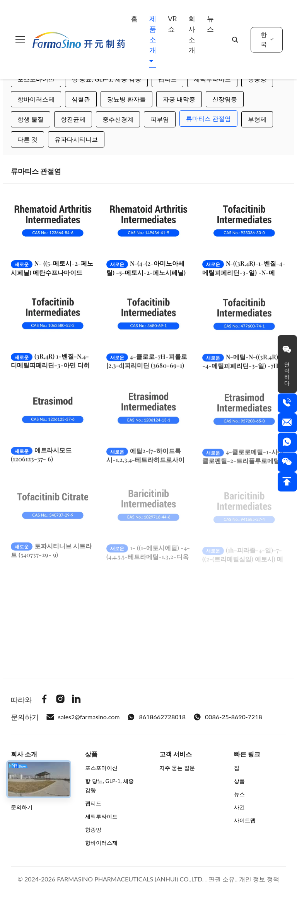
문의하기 (21, 807)
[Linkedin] (76, 700)
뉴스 (210, 23)
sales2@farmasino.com (82, 717)
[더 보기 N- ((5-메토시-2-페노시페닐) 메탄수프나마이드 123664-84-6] (53, 223)
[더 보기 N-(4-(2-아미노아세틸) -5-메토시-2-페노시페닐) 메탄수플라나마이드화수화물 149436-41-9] (148, 223)
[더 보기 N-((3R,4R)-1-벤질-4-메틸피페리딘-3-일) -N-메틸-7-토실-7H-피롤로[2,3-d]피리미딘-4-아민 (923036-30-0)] (244, 223)
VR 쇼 (172, 23)
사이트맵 (245, 820)
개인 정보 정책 (259, 879)
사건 (239, 807)
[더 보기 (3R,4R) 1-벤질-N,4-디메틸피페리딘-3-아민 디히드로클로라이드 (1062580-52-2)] (53, 325)
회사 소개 (191, 34)
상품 (239, 781)
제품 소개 (152, 34)
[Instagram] (60, 700)
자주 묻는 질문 (177, 767)
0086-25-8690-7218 (227, 717)
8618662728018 (156, 717)
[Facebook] (44, 700)
